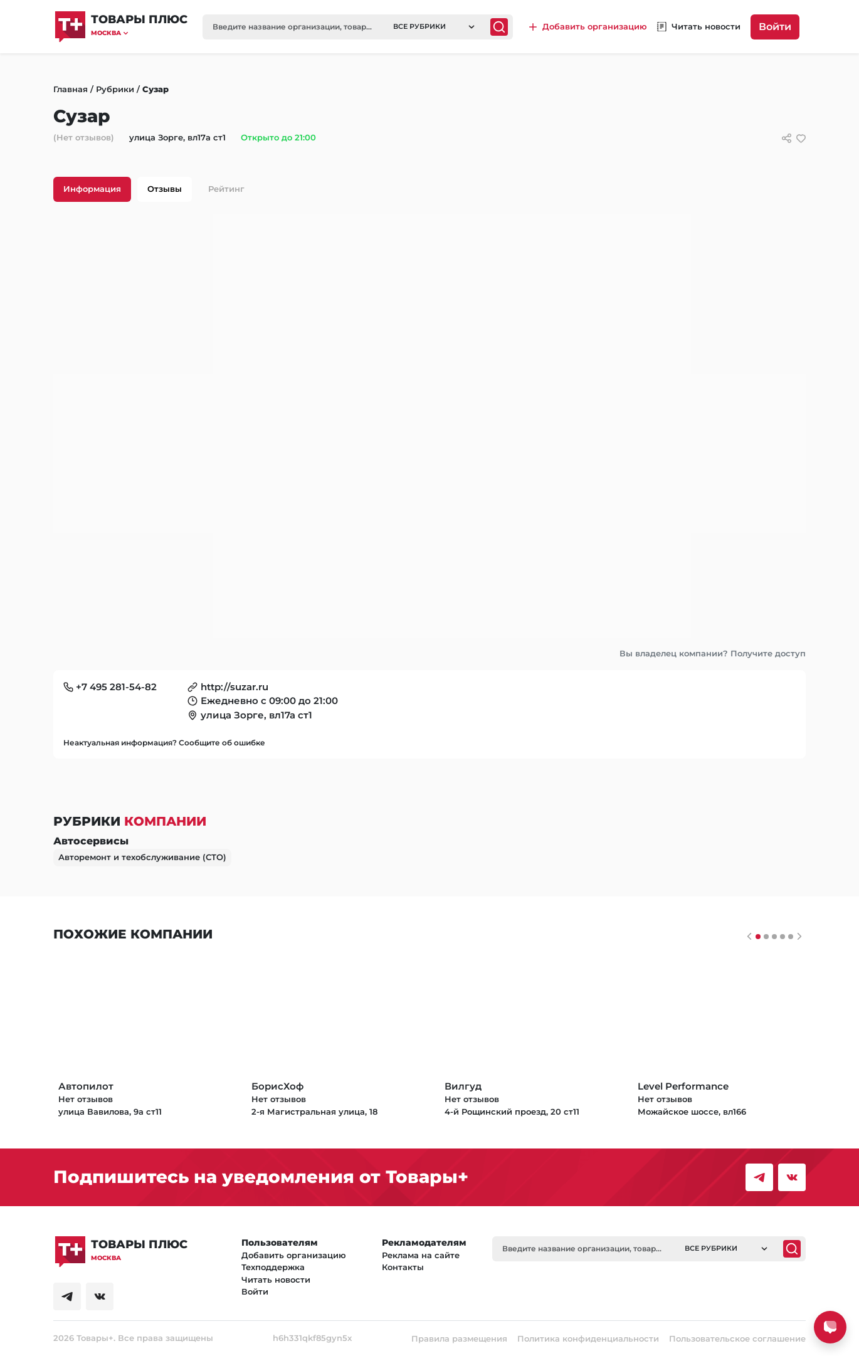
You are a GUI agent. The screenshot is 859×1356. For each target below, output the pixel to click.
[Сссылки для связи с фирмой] (786, 138)
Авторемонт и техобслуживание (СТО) (142, 857)
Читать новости (275, 1280)
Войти (775, 27)
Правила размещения (459, 1338)
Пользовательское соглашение (737, 1338)
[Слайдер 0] (758, 936)
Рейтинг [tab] (226, 189)
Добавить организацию (293, 1255)
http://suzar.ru (234, 687)
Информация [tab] (92, 189)
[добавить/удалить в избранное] (801, 138)
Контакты (403, 1267)
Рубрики (115, 89)
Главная (70, 89)
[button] (139, 33)
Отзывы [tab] (164, 189)
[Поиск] (499, 27)
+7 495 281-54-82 (116, 687)
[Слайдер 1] (766, 936)
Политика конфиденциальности (588, 1338)
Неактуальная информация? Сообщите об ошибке (164, 742)
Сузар (155, 89)
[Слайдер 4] (790, 936)
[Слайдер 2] (774, 936)
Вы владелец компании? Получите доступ (712, 653)
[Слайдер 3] (782, 936)
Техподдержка (273, 1267)
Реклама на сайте (421, 1255)
